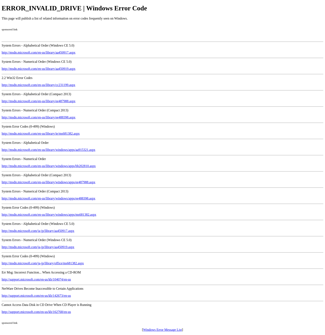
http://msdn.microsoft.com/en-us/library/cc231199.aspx (38, 85)
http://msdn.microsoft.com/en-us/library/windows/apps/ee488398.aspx (48, 198)
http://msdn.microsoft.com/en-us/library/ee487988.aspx (38, 101)
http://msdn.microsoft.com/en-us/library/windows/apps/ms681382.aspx (49, 214)
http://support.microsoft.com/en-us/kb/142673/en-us (36, 295)
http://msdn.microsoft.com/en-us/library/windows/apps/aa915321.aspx (48, 149)
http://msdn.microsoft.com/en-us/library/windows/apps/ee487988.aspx (48, 182)
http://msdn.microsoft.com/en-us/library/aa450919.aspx (38, 68)
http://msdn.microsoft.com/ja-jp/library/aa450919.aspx (38, 247)
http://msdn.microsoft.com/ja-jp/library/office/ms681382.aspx (43, 263)
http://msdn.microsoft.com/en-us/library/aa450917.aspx (38, 52)
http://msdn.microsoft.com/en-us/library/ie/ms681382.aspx (41, 133)
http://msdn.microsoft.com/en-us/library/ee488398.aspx (38, 117)
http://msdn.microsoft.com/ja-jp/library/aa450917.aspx (38, 231)
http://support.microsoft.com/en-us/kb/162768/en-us (36, 312)
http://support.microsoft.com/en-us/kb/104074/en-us (36, 279)
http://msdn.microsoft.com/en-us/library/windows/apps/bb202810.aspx (49, 166)
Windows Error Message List (162, 329)
